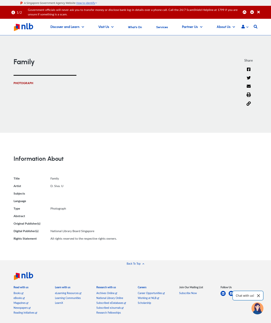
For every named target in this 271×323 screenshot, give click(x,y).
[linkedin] (225, 296)
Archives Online (106, 294)
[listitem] (21, 289)
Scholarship (144, 303)
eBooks (19, 298)
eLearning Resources (68, 294)
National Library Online (109, 298)
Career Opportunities (151, 294)
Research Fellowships (108, 313)
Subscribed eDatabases (111, 303)
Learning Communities (68, 298)
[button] (244, 27)
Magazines (21, 303)
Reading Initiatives (25, 313)
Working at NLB (148, 298)
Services (162, 27)
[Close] (263, 10)
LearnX (59, 303)
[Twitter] (249, 80)
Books (18, 294)
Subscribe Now (188, 294)
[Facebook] (248, 71)
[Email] (249, 89)
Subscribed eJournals (109, 308)
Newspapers (22, 308)
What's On (135, 27)
